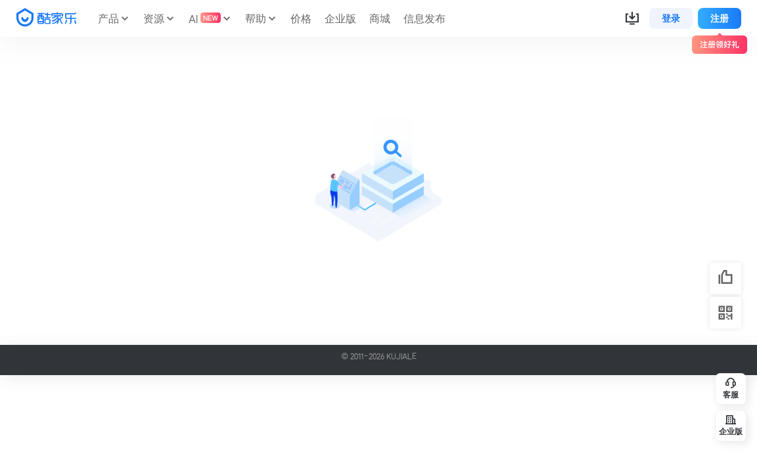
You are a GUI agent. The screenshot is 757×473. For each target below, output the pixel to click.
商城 (379, 18)
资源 (153, 18)
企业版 (340, 18)
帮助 (255, 18)
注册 (719, 18)
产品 (108, 18)
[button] (632, 18)
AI (205, 18)
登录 (671, 18)
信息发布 (424, 18)
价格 (300, 18)
